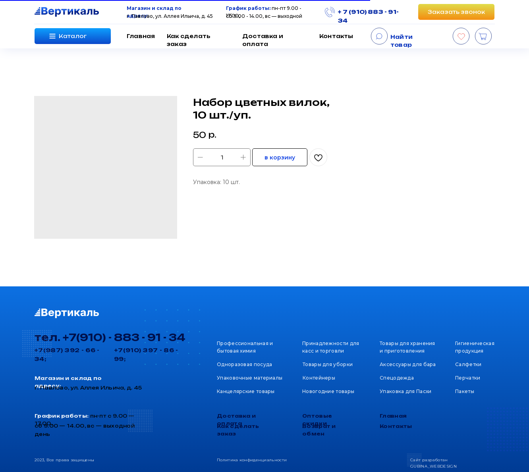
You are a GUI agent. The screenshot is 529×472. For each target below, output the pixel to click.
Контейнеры (319, 378)
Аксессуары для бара (408, 364)
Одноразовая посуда (244, 364)
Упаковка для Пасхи (405, 391)
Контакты (336, 36)
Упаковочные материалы (249, 378)
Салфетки (468, 364)
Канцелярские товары (246, 391)
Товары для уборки (328, 364)
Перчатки (467, 378)
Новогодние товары (328, 391)
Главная (141, 36)
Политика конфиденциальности (252, 459)
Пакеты (464, 391)
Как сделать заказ (188, 40)
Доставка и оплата (262, 40)
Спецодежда (397, 378)
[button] (456, 12)
